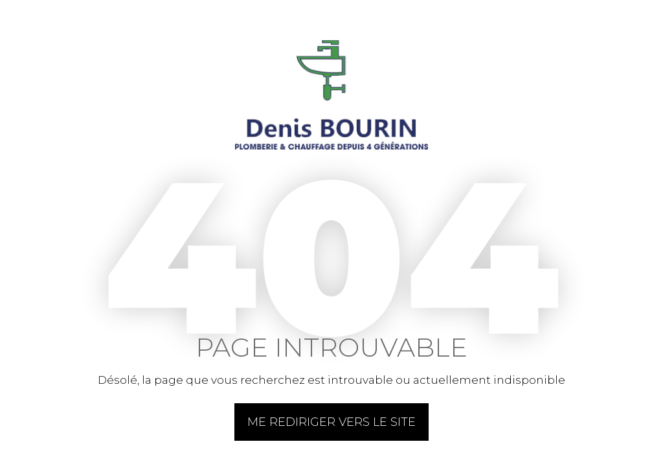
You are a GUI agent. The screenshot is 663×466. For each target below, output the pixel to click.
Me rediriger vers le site (331, 422)
